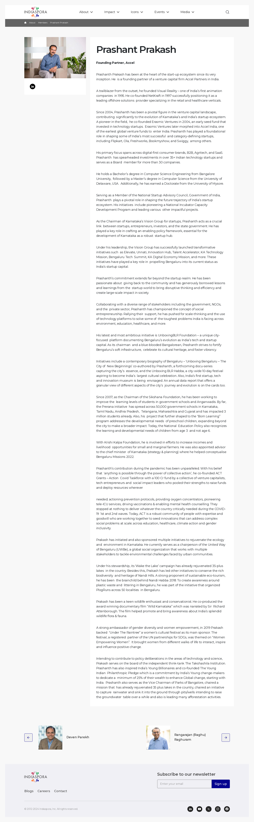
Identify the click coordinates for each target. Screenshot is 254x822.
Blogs (28, 791)
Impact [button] (109, 12)
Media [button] (185, 12)
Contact (60, 791)
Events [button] (159, 12)
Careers (44, 791)
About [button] (84, 12)
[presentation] (28, 737)
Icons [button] (135, 12)
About (32, 22)
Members (42, 22)
